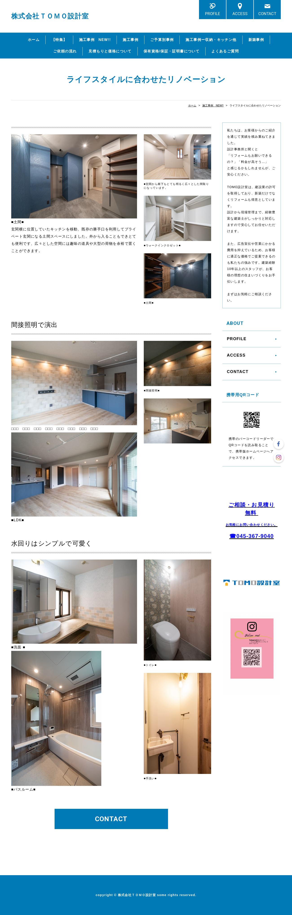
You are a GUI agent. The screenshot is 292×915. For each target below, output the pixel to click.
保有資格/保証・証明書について (171, 51)
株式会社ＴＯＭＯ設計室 (50, 16)
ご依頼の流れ (65, 51)
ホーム (34, 40)
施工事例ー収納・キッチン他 (211, 40)
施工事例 (130, 40)
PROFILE (212, 13)
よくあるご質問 (225, 51)
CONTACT (267, 13)
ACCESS (240, 13)
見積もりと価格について (109, 51)
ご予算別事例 (162, 40)
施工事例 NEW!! (95, 40)
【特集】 (59, 40)
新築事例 (256, 40)
